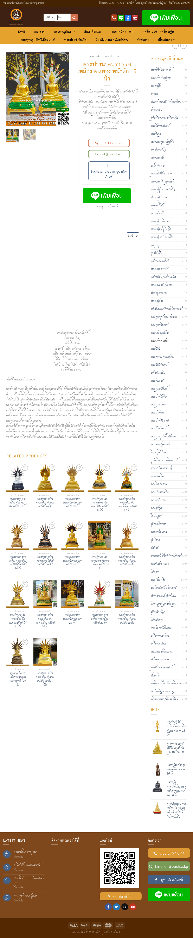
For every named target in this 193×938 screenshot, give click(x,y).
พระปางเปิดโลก (159, 397)
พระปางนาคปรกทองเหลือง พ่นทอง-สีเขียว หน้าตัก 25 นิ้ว (127, 505)
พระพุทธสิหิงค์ (159, 389)
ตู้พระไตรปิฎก (158, 612)
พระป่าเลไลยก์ (158, 428)
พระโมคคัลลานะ (159, 484)
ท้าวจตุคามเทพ (159, 293)
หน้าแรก (39, 31)
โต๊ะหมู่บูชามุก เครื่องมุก (163, 604)
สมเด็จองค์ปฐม (159, 150)
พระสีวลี (155, 349)
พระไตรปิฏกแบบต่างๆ (162, 691)
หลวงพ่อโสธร (158, 476)
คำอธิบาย (133, 236)
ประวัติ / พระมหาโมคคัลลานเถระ (29, 881)
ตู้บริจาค (155, 540)
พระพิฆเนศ (157, 381)
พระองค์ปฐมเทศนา (161, 444)
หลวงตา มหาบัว (159, 269)
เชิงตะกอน (156, 110)
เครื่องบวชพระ (158, 644)
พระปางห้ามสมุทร (161, 78)
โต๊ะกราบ (155, 572)
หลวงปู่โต (156, 86)
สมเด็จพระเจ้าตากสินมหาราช (166, 309)
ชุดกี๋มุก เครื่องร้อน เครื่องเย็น (166, 683)
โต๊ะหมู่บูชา (156, 516)
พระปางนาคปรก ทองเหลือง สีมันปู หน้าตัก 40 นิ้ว (45, 561)
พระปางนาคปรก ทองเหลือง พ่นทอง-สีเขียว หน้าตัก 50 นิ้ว (45, 621)
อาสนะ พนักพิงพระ (161, 628)
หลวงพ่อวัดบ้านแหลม (162, 285)
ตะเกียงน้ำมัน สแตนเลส (163, 588)
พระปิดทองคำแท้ (160, 126)
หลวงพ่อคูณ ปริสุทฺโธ (162, 142)
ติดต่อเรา (143, 39)
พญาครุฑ (156, 245)
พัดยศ (154, 548)
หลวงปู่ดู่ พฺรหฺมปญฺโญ (163, 189)
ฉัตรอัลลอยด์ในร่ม (160, 261)
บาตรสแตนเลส (159, 532)
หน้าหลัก (95, 56)
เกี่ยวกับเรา (166, 39)
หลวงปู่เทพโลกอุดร (161, 221)
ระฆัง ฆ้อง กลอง (160, 564)
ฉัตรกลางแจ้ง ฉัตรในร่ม (163, 596)
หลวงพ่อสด (157, 158)
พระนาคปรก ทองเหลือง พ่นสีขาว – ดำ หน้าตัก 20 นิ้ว (18, 503)
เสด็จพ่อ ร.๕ (157, 166)
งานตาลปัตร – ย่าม (122, 31)
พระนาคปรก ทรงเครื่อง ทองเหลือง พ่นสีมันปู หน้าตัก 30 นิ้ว (17, 563)
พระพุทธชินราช (159, 325)
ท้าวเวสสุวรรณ (159, 197)
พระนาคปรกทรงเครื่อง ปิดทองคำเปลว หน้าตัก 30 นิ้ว (18, 679)
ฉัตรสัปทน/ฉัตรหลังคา (163, 277)
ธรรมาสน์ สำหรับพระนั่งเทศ (166, 556)
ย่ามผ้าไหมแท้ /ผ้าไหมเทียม (166, 102)
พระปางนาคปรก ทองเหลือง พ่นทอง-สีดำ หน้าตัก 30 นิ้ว (99, 505)
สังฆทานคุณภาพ (160, 659)
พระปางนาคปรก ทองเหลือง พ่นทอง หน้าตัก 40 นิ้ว (127, 561)
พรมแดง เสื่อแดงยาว (162, 652)
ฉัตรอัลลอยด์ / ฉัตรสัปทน (112, 39)
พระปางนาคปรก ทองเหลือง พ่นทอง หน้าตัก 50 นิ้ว (72, 503)
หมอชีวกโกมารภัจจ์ (161, 70)
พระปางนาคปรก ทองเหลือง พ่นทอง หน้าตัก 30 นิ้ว (72, 561)
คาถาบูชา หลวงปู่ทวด (25, 896)
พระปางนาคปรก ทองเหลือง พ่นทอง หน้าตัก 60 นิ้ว (45, 503)
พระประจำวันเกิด (75, 39)
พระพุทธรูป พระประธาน (164, 317)
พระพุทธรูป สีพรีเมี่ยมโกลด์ (37, 39)
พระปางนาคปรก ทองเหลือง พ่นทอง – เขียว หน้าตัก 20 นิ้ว (99, 563)
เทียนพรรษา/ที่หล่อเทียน (164, 699)
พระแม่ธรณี (157, 213)
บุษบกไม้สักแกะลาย (161, 174)
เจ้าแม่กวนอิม (158, 373)
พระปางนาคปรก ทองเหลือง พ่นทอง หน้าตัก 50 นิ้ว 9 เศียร (45, 679)
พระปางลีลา (157, 413)
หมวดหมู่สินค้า (64, 31)
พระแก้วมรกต (158, 500)
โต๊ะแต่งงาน (157, 620)
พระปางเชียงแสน (160, 421)
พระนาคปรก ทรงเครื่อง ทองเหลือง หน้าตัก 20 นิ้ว (99, 619)
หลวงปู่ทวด (157, 301)
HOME (21, 31)
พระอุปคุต (156, 508)
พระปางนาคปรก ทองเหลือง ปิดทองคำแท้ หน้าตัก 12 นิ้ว (17, 621)
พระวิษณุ (156, 134)
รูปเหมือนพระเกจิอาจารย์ (164, 460)
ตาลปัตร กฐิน (158, 580)
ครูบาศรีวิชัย (157, 206)
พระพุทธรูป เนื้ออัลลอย (163, 436)
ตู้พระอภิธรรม (158, 524)
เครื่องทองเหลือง (160, 636)
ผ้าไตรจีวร (156, 676)
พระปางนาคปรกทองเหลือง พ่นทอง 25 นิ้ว (72, 619)
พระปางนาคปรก (114, 56)
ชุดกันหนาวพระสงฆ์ (161, 667)
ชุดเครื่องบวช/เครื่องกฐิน (164, 118)
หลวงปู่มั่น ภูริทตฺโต (161, 229)
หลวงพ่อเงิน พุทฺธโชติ (162, 182)
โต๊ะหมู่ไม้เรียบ (158, 452)
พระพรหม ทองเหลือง (162, 357)
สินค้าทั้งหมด (92, 31)
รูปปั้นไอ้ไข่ (156, 253)
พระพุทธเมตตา (159, 404)
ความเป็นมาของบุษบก (25, 852)
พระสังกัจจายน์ (159, 365)
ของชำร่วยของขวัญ (161, 468)
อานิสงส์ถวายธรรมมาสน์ (27, 865)
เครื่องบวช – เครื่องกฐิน (158, 31)
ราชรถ (154, 94)
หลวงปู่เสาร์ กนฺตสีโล (162, 237)
